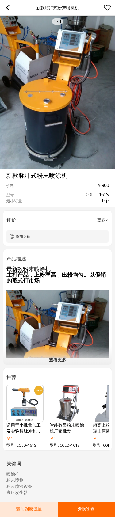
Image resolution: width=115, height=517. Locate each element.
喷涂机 (12, 474)
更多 (101, 220)
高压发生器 (17, 492)
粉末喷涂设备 (19, 486)
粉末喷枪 (15, 480)
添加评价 (23, 236)
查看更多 (57, 359)
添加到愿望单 (29, 509)
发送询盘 (86, 509)
